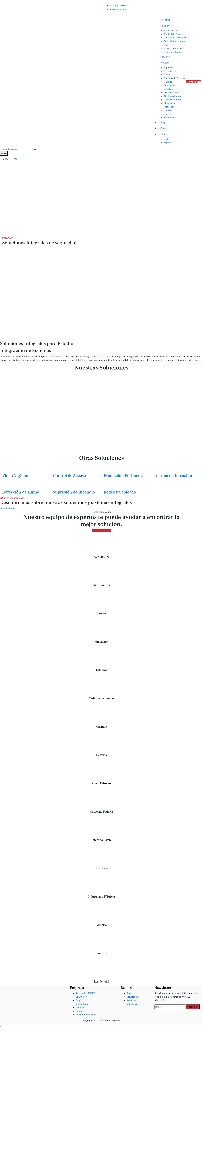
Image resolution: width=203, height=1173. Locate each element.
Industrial (169, 106)
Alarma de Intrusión (174, 48)
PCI (166, 44)
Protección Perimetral (175, 37)
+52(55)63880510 (119, 5)
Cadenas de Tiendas (174, 78)
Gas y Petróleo (171, 92)
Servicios (165, 56)
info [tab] (15, 158)
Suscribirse (193, 1006)
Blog (162, 122)
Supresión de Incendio (74, 492)
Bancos (167, 74)
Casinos (168, 81)
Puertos (168, 113)
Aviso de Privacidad (86, 1014)
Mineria (168, 110)
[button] (0, 1026)
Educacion (169, 85)
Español (168, 142)
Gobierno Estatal (172, 95)
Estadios (168, 88)
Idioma (163, 134)
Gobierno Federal (173, 99)
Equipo (79, 1010)
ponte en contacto (101, 530)
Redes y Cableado (173, 51)
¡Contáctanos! (193, 81)
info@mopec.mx (118, 8)
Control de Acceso (173, 33)
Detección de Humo (174, 41)
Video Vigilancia (172, 30)
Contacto (165, 128)
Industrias (165, 62)
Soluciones (165, 25)
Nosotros (165, 19)
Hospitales (169, 103)
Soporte (131, 993)
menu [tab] (5, 158)
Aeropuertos (170, 70)
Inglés (167, 138)
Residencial (170, 117)
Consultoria (82, 1003)
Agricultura (169, 67)
